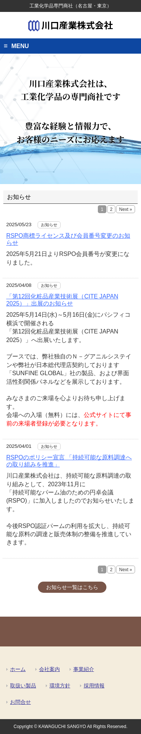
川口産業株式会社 (70, 24)
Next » (125, 209)
